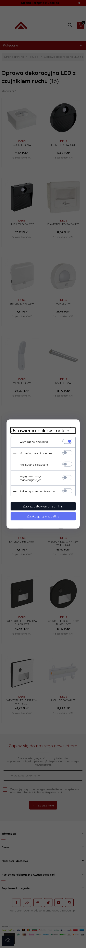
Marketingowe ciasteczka (36, 453)
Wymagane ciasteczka (34, 441)
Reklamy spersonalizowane (37, 491)
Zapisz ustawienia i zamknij (43, 506)
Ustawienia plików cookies (41, 431)
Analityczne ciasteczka (34, 464)
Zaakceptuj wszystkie (43, 516)
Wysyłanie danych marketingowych (31, 478)
